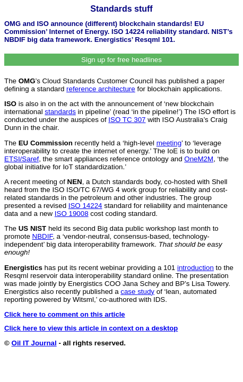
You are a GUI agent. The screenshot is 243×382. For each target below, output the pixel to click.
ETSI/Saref (21, 159)
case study (137, 292)
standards (60, 112)
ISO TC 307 (126, 120)
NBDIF (42, 236)
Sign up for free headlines (121, 60)
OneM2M (198, 159)
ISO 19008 (72, 214)
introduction (195, 268)
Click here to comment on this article (64, 314)
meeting (169, 143)
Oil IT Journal (34, 343)
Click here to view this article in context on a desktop (91, 328)
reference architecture (100, 89)
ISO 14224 (85, 206)
